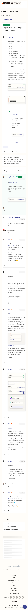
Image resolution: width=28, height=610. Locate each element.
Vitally (5, 147)
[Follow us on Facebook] (11, 597)
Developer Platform (14, 580)
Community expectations (11, 529)
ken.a (9, 239)
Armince (10, 272)
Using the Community (10, 526)
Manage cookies (9, 607)
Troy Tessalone (12, 177)
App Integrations (14, 593)
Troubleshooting (7, 19)
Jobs (14, 585)
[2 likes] (9, 230)
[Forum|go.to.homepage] (11, 3)
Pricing (14, 575)
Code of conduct (8, 524)
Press (14, 583)
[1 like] (8, 208)
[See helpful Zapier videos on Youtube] (23, 597)
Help (14, 578)
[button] (24, 2)
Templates (14, 590)
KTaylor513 (10, 37)
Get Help (4, 11)
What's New (5, 15)
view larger (11, 345)
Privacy (21, 607)
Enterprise (14, 588)
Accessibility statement (19, 569)
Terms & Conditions (8, 569)
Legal (16, 607)
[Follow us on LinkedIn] (14, 597)
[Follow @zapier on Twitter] (20, 597)
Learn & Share (14, 11)
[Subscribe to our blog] (17, 597)
